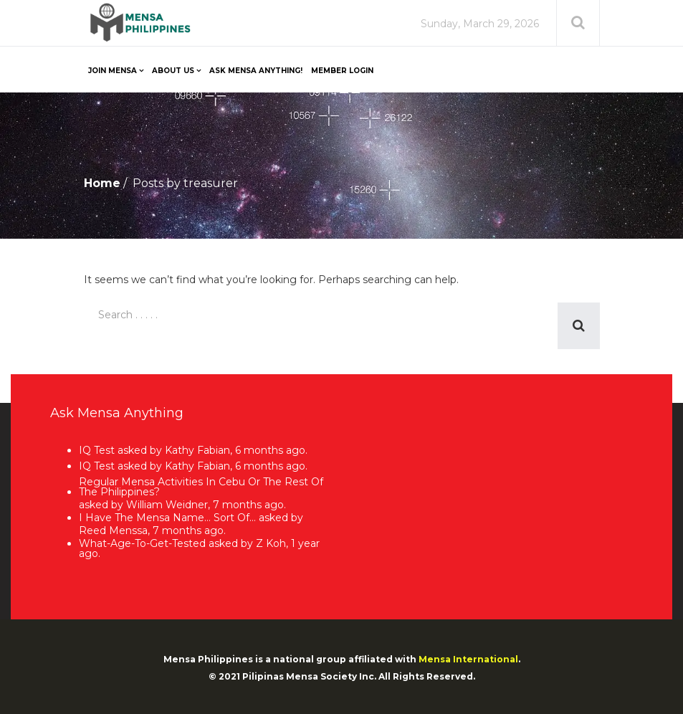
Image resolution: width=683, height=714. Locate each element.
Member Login (342, 70)
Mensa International (468, 659)
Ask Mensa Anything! (255, 70)
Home (102, 183)
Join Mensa (112, 70)
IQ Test (97, 451)
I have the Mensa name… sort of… (167, 517)
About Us (173, 70)
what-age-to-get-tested (142, 542)
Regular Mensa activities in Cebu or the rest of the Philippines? (201, 486)
